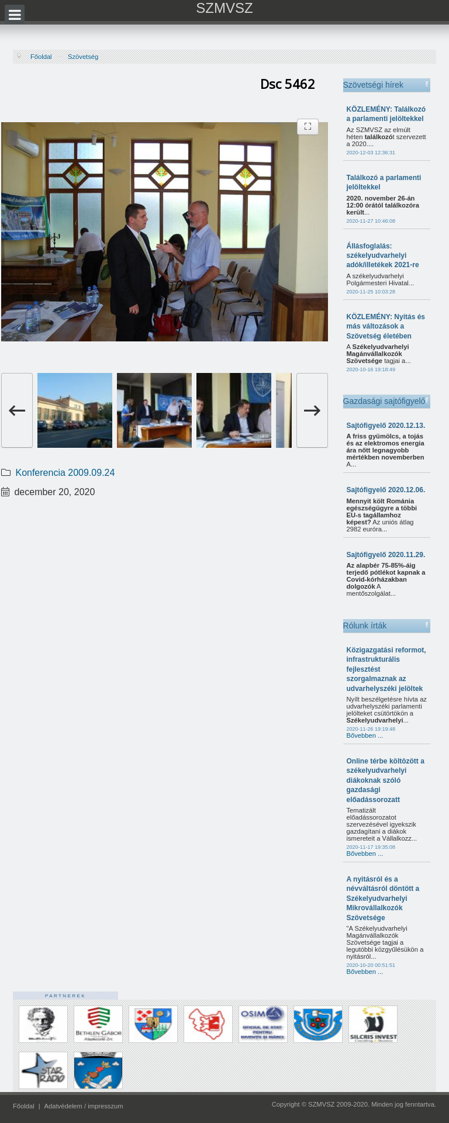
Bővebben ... (365, 735)
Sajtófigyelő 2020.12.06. (386, 490)
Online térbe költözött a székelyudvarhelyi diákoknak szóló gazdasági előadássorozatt (385, 780)
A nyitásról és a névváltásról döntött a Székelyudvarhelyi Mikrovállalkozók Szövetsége (383, 898)
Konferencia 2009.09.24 (65, 473)
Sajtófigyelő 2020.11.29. (386, 555)
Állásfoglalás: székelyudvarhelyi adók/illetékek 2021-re (383, 255)
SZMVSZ (224, 8)
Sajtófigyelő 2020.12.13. (386, 425)
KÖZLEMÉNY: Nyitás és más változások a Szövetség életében (386, 326)
